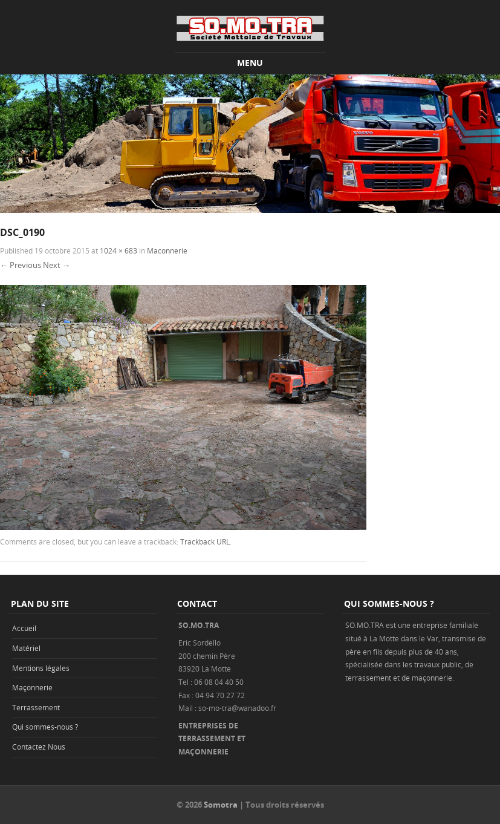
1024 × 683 (118, 250)
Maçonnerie (32, 687)
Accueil (24, 628)
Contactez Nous (38, 746)
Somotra (221, 804)
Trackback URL (205, 541)
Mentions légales (41, 668)
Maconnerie (167, 250)
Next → (56, 265)
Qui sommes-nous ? (45, 726)
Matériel (26, 648)
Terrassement (36, 707)
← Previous (20, 265)
